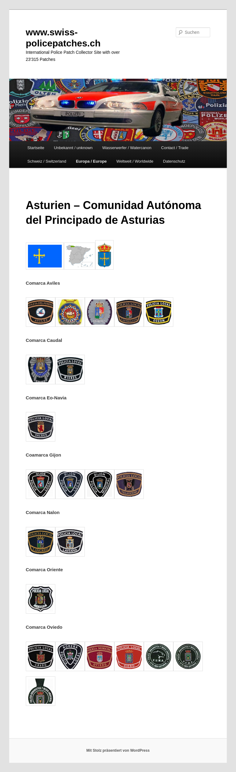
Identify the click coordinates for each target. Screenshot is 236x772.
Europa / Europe (91, 161)
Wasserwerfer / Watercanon (126, 147)
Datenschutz (174, 161)
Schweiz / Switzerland (46, 161)
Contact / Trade (174, 147)
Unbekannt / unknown (73, 147)
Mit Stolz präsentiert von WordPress (118, 750)
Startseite (35, 147)
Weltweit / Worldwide (134, 161)
